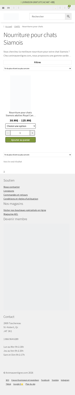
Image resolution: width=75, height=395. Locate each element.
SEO (7, 380)
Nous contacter (12, 186)
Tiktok (8, 384)
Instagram (65, 380)
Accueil (8, 26)
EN (8, 7)
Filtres (37, 62)
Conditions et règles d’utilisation (21, 198)
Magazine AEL (11, 214)
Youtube (55, 380)
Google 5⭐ (18, 384)
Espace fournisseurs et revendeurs (25, 380)
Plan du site (30, 384)
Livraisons (9, 190)
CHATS (17, 26)
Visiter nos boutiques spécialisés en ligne (25, 210)
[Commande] (38, 68)
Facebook (45, 380)
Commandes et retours (16, 194)
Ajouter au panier (20, 139)
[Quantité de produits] (20, 133)
